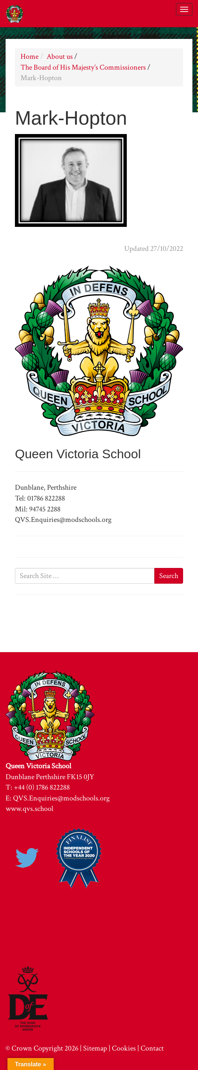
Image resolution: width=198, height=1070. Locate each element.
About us (60, 56)
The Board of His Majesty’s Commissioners (83, 67)
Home (29, 56)
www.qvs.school (29, 809)
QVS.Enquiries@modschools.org (61, 798)
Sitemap (95, 1048)
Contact (152, 1048)
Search (168, 576)
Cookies (124, 1048)
